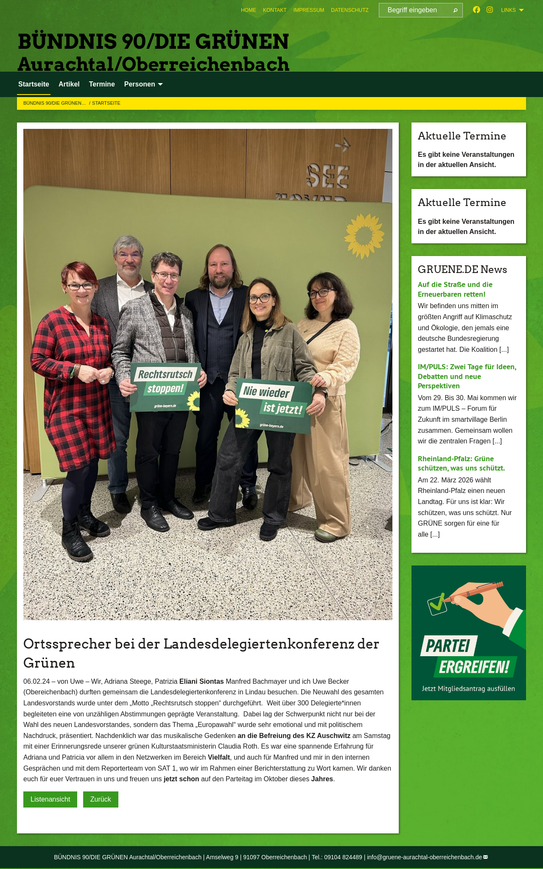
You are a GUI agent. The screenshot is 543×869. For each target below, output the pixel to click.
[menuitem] (248, 10)
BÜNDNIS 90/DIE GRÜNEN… (55, 103)
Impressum (309, 10)
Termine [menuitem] (102, 84)
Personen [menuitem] (139, 84)
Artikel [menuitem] (69, 84)
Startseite (106, 103)
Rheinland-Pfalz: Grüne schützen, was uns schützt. (461, 463)
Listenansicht (50, 799)
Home (248, 10)
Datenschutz (349, 10)
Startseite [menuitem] (33, 84)
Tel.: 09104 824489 (337, 857)
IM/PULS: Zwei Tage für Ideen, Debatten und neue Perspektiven (467, 376)
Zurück (100, 799)
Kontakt (275, 10)
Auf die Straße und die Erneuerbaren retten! (455, 289)
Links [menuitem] (508, 10)
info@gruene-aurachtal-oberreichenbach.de (424, 857)
